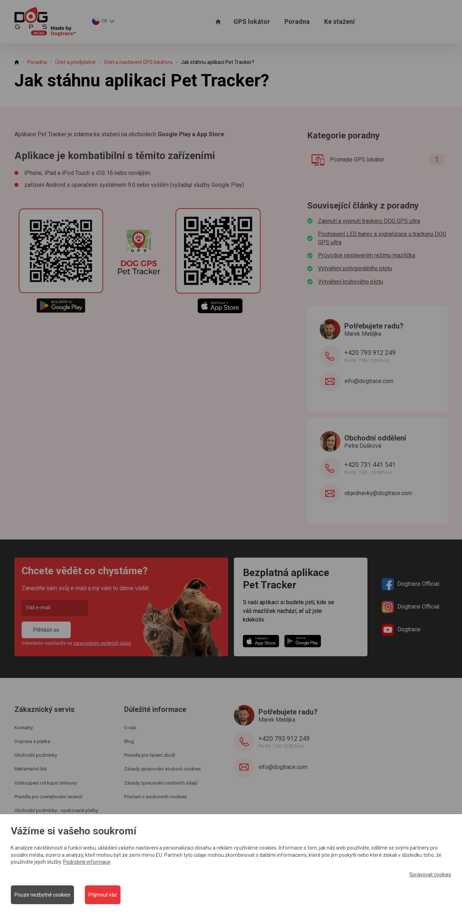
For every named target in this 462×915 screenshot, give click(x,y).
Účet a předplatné (75, 62)
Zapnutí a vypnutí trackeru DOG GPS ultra (369, 221)
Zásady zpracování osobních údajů (160, 783)
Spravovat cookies (430, 874)
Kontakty (23, 727)
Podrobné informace (86, 862)
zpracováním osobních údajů (102, 643)
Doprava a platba (32, 741)
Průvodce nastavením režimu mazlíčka (366, 255)
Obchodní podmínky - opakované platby (56, 810)
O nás (130, 727)
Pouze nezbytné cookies (42, 895)
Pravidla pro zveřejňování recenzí (48, 796)
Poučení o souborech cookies (155, 796)
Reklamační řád (30, 769)
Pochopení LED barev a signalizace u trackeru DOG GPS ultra (382, 238)
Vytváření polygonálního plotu (355, 268)
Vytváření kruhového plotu (350, 281)
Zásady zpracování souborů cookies (162, 769)
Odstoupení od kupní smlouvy (45, 783)
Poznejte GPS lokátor (375, 160)
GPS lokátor (252, 21)
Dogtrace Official (410, 584)
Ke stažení (339, 21)
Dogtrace (401, 630)
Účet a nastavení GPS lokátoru (138, 62)
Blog (129, 741)
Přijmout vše (102, 895)
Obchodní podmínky (35, 755)
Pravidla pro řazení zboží (149, 755)
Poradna (297, 21)
